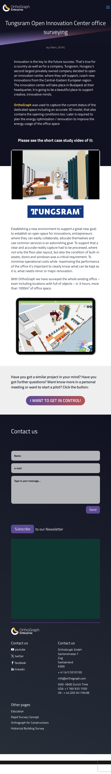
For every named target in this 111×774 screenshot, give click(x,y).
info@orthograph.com (72, 678)
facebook (20, 663)
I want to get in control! (55, 400)
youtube (20, 649)
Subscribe (22, 529)
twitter (19, 656)
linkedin (20, 669)
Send (93, 509)
